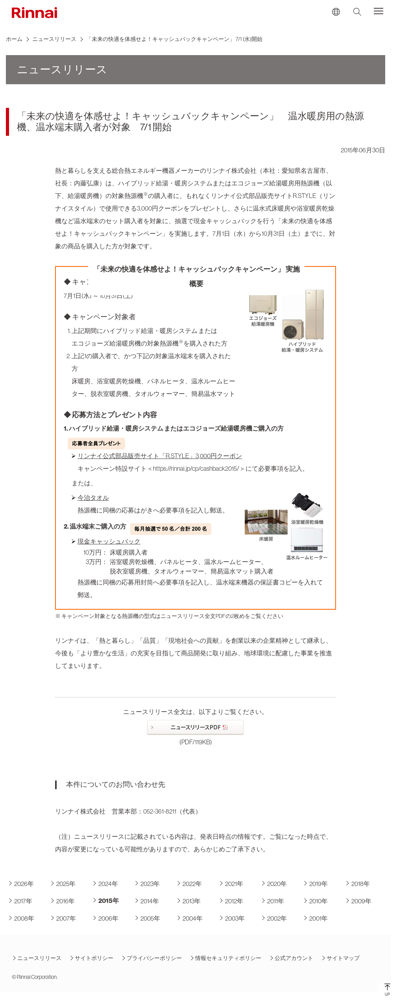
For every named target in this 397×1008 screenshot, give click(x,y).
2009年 (358, 901)
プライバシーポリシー (151, 958)
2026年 (21, 884)
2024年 (105, 884)
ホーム (14, 39)
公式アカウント (291, 958)
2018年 (357, 884)
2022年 (189, 884)
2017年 (20, 901)
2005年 (147, 918)
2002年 (274, 918)
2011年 (272, 901)
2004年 (189, 918)
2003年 (232, 918)
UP (387, 990)
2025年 (63, 884)
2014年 (146, 901)
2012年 (231, 901)
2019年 (315, 884)
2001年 (315, 918)
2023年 (147, 884)
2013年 (188, 901)
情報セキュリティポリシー (225, 958)
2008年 (21, 918)
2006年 (105, 918)
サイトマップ (340, 958)
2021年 (231, 884)
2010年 (315, 901)
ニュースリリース (54, 39)
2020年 (274, 884)
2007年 (63, 918)
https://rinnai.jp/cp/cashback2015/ (196, 468)
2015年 (105, 900)
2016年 (62, 901)
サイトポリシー (91, 958)
